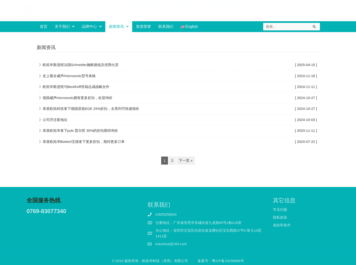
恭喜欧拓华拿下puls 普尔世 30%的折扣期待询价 (80, 130)
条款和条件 (290, 225)
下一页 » (185, 160)
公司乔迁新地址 (55, 120)
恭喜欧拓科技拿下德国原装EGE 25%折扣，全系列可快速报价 (91, 109)
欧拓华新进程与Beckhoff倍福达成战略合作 (76, 87)
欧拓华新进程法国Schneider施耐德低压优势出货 (81, 65)
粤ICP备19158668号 (228, 262)
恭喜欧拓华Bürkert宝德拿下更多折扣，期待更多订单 (84, 142)
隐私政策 (288, 217)
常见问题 (288, 209)
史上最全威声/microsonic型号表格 (69, 76)
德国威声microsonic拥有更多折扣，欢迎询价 (78, 98)
